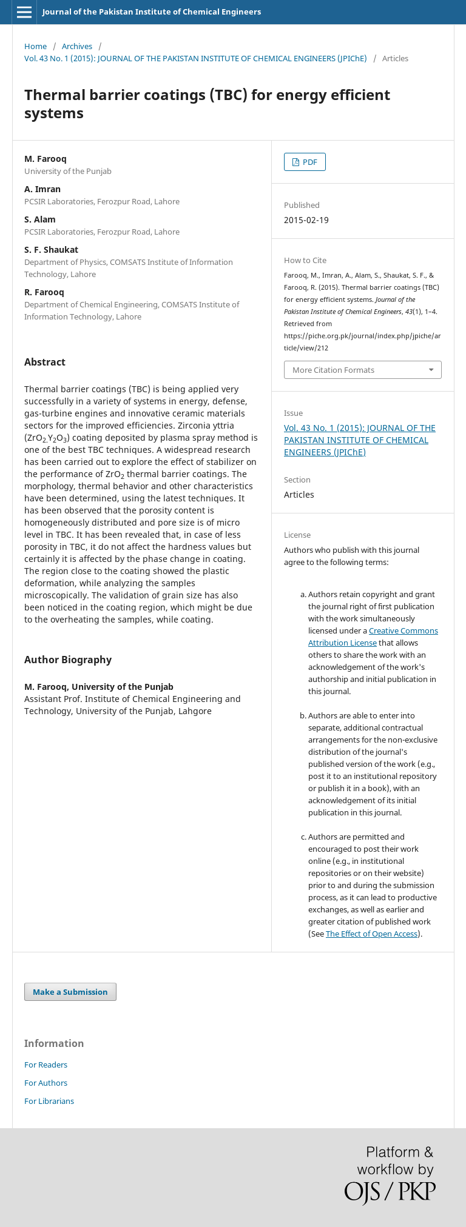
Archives (77, 46)
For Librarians (49, 1100)
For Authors (45, 1082)
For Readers (45, 1064)
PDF (309, 161)
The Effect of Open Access (371, 933)
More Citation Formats (333, 369)
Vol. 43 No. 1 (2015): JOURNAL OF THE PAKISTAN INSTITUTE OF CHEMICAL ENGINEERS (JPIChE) (195, 58)
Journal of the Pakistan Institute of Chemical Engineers (151, 11)
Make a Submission (70, 991)
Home (35, 46)
